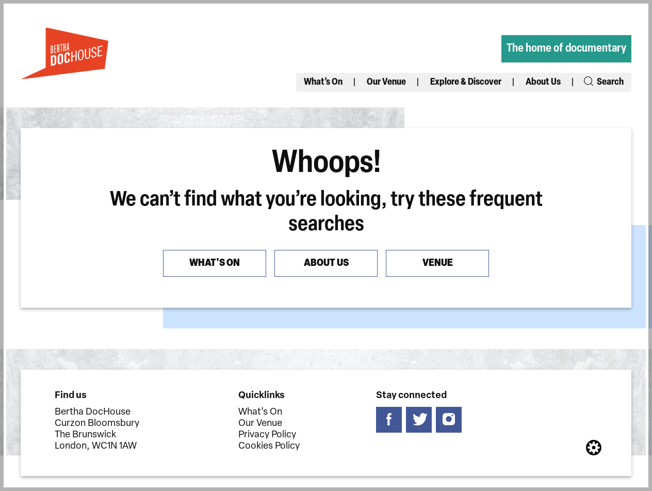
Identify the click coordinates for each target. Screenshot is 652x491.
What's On (214, 263)
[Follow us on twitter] (419, 419)
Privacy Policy (267, 435)
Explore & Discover (465, 82)
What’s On (323, 82)
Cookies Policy (269, 446)
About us (326, 263)
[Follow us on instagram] (449, 419)
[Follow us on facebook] (389, 419)
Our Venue (386, 82)
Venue (437, 263)
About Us (543, 82)
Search (603, 82)
